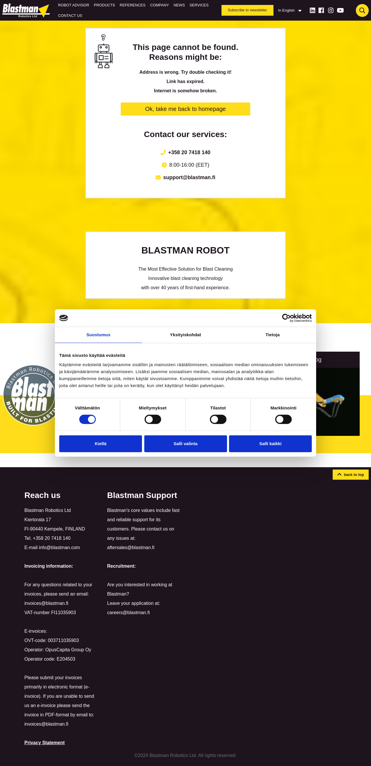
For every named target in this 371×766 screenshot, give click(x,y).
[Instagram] (331, 10)
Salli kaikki (270, 443)
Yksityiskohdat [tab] (185, 334)
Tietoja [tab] (273, 334)
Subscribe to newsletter (247, 10)
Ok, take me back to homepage (185, 109)
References (132, 5)
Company (159, 5)
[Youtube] (340, 10)
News (179, 5)
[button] (351, 475)
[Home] (27, 10)
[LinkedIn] (312, 10)
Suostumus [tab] (99, 334)
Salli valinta (186, 443)
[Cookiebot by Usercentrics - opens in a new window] (286, 318)
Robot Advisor (73, 5)
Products (104, 5)
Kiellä (100, 443)
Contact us (70, 15)
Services (199, 5)
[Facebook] (321, 10)
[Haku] (362, 10)
